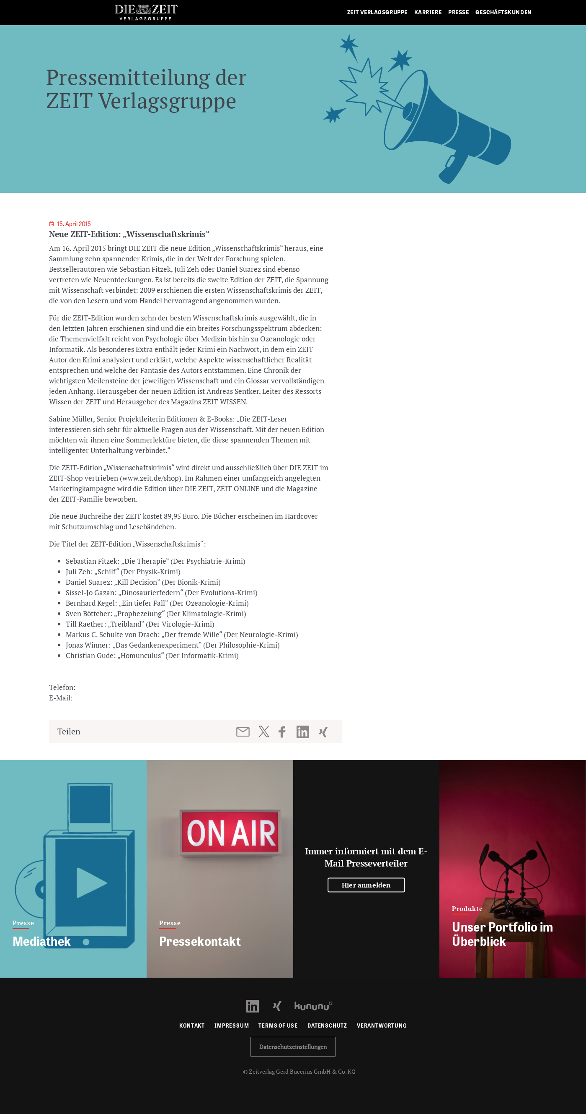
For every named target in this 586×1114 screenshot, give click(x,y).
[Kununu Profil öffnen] (317, 1005)
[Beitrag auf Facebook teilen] (286, 732)
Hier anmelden (366, 885)
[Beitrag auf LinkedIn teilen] (304, 732)
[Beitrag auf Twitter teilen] (263, 731)
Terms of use (278, 1026)
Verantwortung (382, 1026)
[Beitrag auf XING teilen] (324, 731)
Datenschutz (327, 1026)
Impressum (231, 1026)
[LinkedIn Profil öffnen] (257, 1005)
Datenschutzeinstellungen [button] (293, 1047)
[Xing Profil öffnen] (282, 1005)
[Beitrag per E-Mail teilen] (243, 731)
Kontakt (192, 1026)
